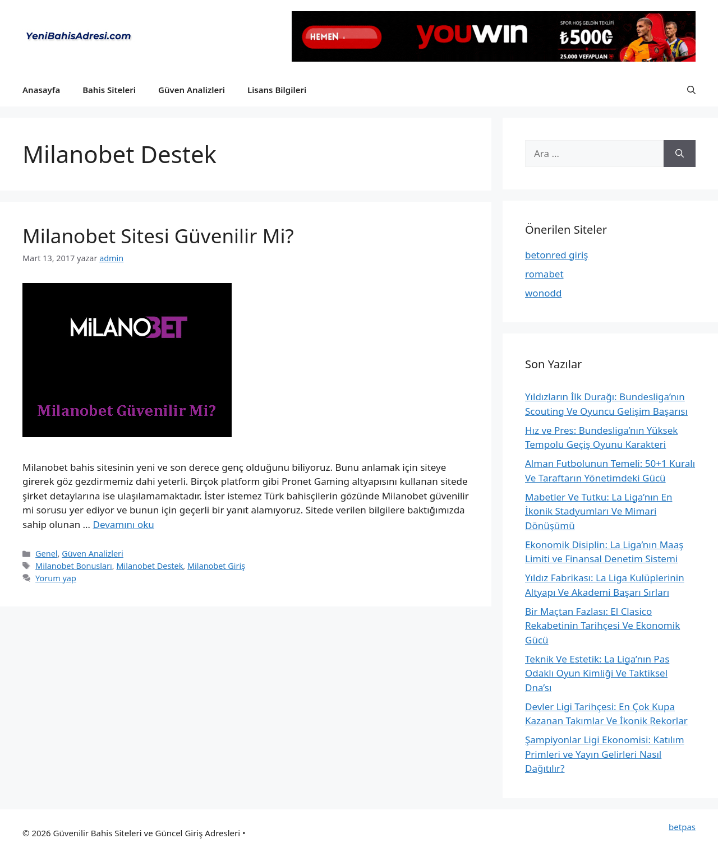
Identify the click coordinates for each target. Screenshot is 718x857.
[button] (691, 89)
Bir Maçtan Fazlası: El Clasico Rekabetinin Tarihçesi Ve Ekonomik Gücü (602, 625)
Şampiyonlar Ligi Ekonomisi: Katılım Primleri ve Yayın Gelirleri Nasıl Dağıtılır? (604, 754)
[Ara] (680, 153)
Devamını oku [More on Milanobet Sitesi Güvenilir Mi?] (123, 524)
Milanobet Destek (149, 565)
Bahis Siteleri (109, 89)
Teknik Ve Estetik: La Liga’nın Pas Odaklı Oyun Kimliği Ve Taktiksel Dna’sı (597, 673)
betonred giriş (556, 254)
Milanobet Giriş (216, 565)
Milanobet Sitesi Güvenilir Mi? (158, 236)
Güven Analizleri (191, 89)
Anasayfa (41, 89)
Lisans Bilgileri (276, 89)
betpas (682, 826)
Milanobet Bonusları (73, 565)
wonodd (543, 292)
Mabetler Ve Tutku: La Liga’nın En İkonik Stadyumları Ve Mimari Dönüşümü (598, 511)
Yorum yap (55, 578)
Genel (46, 553)
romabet (544, 273)
